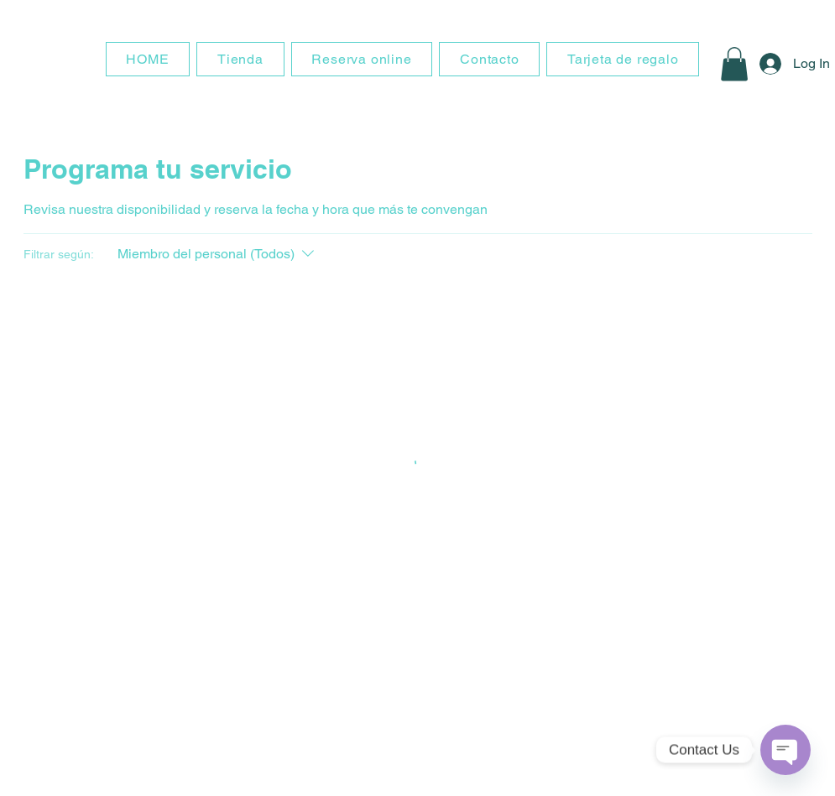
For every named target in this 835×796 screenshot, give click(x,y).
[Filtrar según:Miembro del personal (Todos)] (217, 254)
